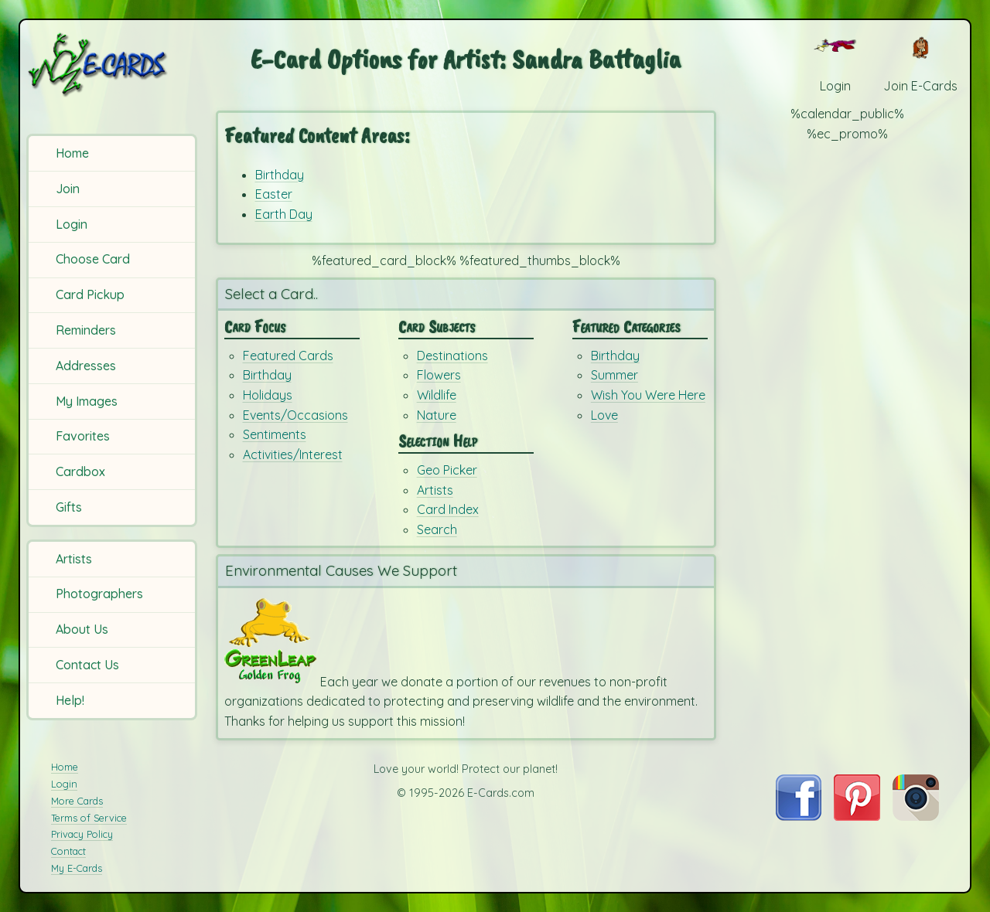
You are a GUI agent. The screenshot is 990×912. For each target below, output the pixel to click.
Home (72, 153)
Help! (70, 700)
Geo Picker (447, 470)
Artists (74, 559)
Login (71, 224)
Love (604, 415)
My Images (87, 401)
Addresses (86, 365)
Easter (273, 194)
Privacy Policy (82, 834)
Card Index (448, 509)
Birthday (279, 174)
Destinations (452, 355)
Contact (68, 851)
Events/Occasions (295, 415)
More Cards (77, 801)
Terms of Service (89, 818)
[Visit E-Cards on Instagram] (916, 816)
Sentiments (274, 434)
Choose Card (93, 259)
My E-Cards (76, 868)
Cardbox (80, 471)
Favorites (83, 436)
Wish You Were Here (648, 395)
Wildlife (436, 395)
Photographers (99, 593)
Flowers (439, 375)
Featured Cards (288, 355)
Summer (614, 375)
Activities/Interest (293, 454)
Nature (436, 415)
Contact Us (87, 664)
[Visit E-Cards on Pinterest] (857, 816)
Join (68, 188)
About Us (82, 629)
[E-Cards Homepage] (114, 64)
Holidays (267, 395)
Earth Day (283, 214)
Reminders (86, 330)
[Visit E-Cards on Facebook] (798, 816)
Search (437, 529)
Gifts (69, 507)
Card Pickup (90, 294)
